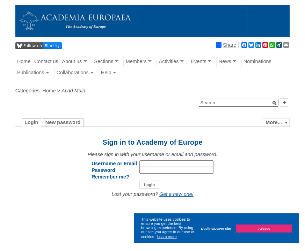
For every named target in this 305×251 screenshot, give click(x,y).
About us (72, 61)
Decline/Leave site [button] (216, 228)
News (225, 61)
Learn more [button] (167, 237)
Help (106, 72)
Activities (169, 61)
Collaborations (73, 72)
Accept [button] (264, 228)
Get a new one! (176, 194)
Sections (103, 61)
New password (63, 122)
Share (226, 45)
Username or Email (114, 163)
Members (136, 61)
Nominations (257, 61)
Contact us (46, 61)
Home (23, 61)
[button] (274, 103)
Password (103, 170)
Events (198, 61)
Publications (30, 72)
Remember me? (110, 177)
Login (31, 122)
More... (274, 122)
